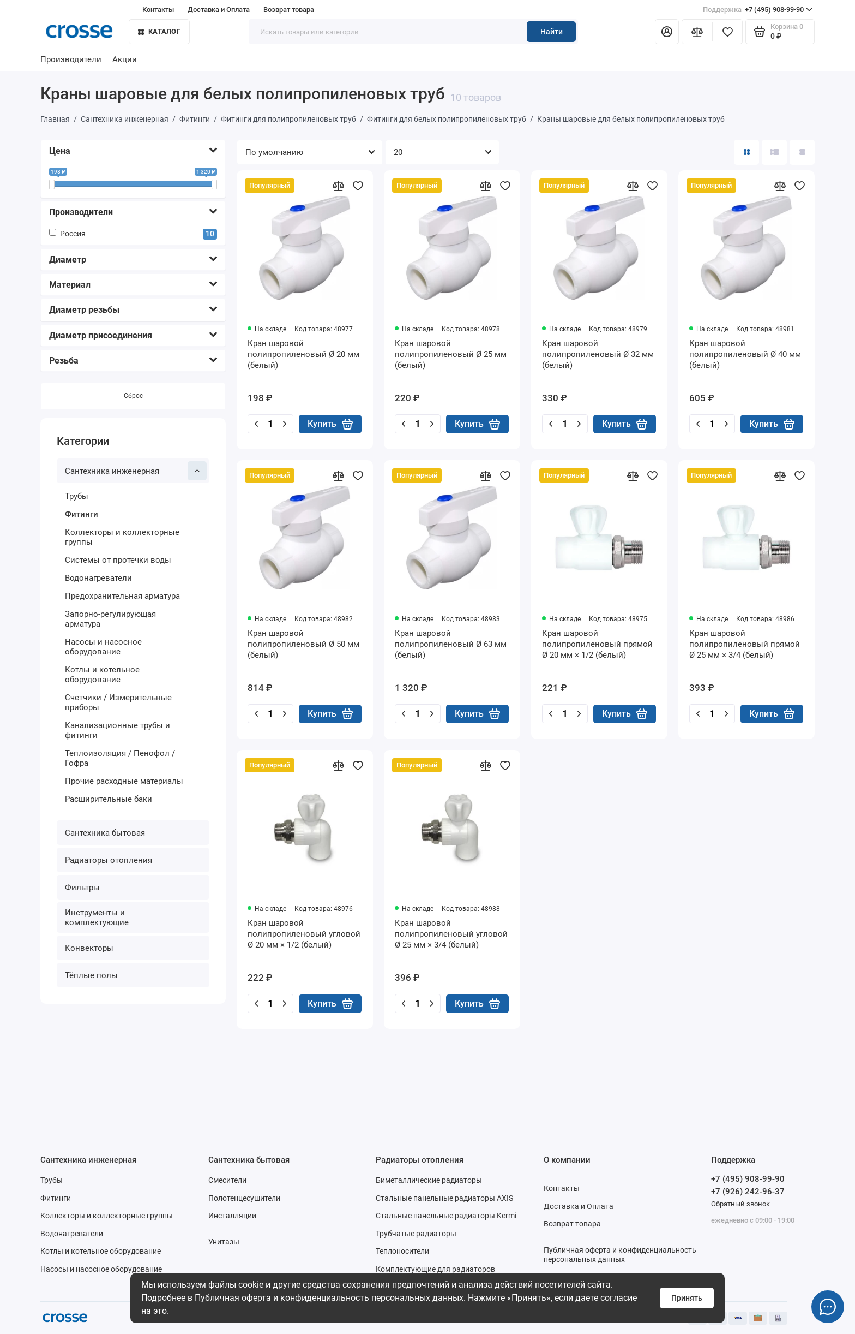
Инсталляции (232, 1215)
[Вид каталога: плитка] (746, 152)
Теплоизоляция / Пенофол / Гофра (120, 758)
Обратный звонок (740, 1204)
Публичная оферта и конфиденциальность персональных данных (329, 1298)
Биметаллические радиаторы (429, 1180)
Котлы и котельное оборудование (102, 674)
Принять (686, 1298)
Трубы (76, 496)
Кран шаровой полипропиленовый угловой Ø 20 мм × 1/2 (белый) (304, 934)
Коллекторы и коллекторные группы (122, 537)
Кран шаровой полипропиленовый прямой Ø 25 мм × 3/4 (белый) (744, 644)
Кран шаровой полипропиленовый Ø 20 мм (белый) (303, 354)
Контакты (158, 9)
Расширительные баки (108, 799)
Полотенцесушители (244, 1198)
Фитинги (81, 514)
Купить (330, 424)
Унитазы (223, 1241)
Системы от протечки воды (118, 560)
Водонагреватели (98, 578)
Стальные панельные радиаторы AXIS (444, 1198)
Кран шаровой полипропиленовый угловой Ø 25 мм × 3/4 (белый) (451, 934)
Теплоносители (402, 1251)
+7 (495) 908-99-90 (757, 9)
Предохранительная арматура (122, 596)
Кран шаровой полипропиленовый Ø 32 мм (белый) (598, 354)
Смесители (227, 1180)
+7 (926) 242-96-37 (748, 1191)
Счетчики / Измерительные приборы (118, 702)
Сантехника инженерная (136, 470)
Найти (551, 31)
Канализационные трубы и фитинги (117, 730)
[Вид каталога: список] (774, 152)
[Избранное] (727, 31)
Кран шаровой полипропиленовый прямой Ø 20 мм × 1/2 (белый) (597, 644)
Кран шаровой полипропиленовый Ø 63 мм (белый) (451, 644)
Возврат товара (288, 9)
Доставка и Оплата (219, 9)
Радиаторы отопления (108, 860)
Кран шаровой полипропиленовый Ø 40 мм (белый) (745, 354)
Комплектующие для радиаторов (435, 1269)
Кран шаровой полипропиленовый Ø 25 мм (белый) (451, 354)
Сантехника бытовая (105, 833)
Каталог (159, 31)
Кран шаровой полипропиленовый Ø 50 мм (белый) (303, 644)
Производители (70, 59)
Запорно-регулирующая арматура (110, 619)
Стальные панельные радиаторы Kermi (446, 1215)
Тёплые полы (91, 975)
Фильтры (82, 887)
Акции (124, 59)
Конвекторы (89, 948)
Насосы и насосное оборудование (103, 647)
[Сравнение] (697, 31)
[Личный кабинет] (667, 31)
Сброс (133, 396)
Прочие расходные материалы (124, 781)
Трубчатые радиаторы (416, 1233)
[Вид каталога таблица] (802, 152)
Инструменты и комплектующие (97, 917)
